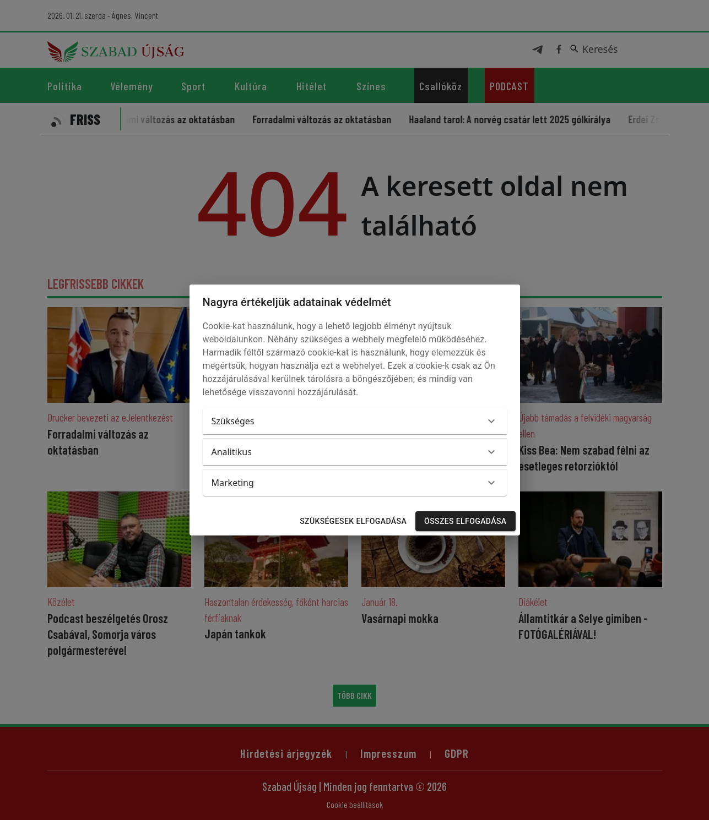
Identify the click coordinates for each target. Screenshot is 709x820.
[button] (355, 421)
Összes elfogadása (465, 521)
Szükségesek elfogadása (353, 521)
